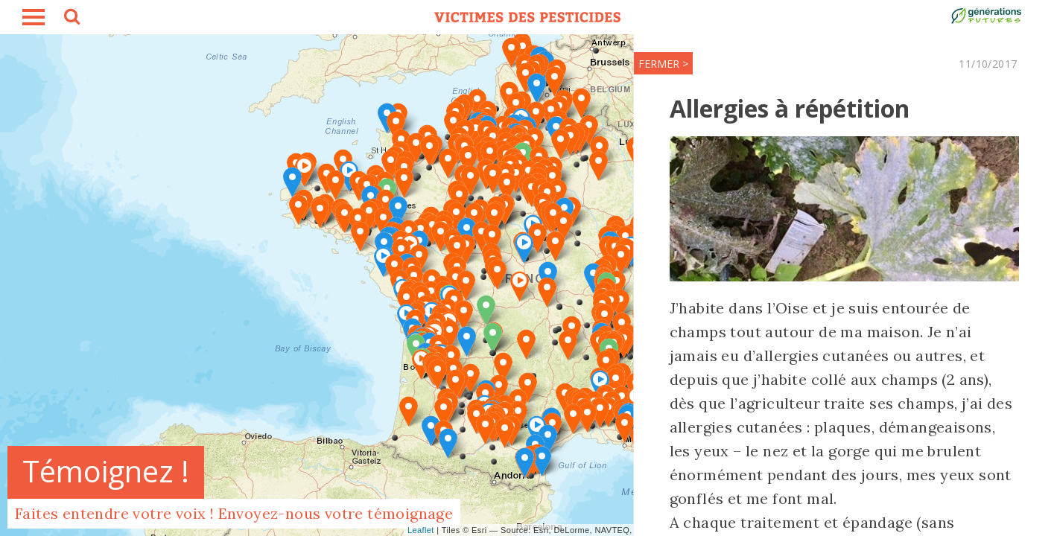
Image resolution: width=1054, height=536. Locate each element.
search (71, 18)
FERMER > (637, 64)
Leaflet (420, 530)
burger (33, 17)
